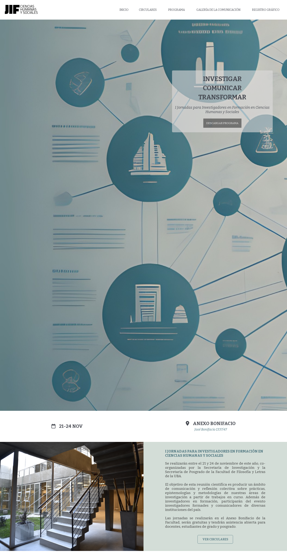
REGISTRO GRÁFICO (265, 10)
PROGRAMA (176, 10)
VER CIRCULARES (215, 539)
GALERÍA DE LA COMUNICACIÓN (218, 10)
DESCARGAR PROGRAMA (222, 123)
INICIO (124, 10)
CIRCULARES (148, 10)
